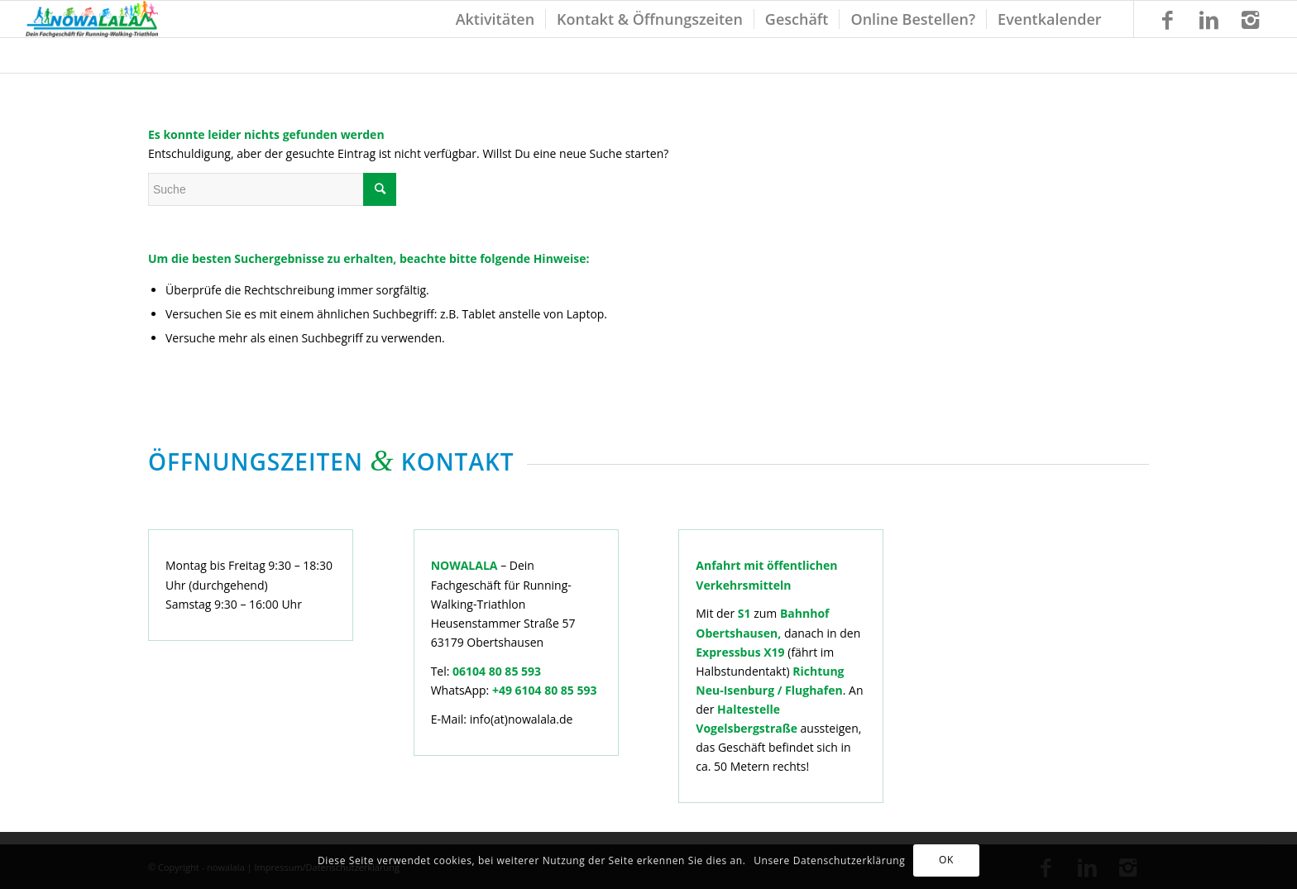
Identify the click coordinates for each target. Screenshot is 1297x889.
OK (946, 860)
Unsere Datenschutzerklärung (829, 860)
